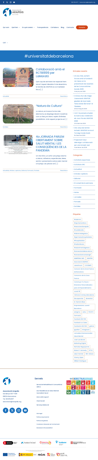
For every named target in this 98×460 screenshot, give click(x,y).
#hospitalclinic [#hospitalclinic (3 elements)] (79, 241)
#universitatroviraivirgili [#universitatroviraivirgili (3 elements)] (82, 255)
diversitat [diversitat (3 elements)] (89, 298)
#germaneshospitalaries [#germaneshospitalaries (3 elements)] (83, 237)
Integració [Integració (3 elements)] (85, 330)
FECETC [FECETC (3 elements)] (91, 312)
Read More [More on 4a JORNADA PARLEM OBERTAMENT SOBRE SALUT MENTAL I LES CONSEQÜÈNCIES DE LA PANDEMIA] (63, 170)
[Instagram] (18, 410)
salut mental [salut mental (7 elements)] (78, 354)
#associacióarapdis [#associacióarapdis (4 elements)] (81, 227)
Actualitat (6, 96)
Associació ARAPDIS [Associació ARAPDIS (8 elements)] (81, 262)
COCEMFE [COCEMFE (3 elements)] (88, 265)
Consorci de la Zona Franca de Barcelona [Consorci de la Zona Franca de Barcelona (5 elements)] (84, 270)
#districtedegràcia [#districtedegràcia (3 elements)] (81, 233)
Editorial (24, 170)
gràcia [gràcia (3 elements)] (91, 326)
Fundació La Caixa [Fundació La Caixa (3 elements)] (80, 323)
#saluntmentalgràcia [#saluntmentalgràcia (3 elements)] (82, 248)
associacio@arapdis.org (87, 2)
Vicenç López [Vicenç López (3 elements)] (78, 357)
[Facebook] (5, 410)
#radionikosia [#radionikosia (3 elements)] (79, 244)
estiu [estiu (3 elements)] (84, 312)
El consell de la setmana (83, 183)
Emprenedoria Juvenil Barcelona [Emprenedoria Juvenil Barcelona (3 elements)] (81, 306)
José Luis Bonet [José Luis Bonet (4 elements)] (79, 340)
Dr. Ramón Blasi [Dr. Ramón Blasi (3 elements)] (79, 302)
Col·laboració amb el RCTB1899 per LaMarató (50, 72)
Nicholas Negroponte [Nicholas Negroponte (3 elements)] (81, 347)
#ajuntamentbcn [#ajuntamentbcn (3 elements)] (80, 223)
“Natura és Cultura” (49, 106)
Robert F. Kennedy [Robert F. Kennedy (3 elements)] (80, 350)
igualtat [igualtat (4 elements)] (77, 330)
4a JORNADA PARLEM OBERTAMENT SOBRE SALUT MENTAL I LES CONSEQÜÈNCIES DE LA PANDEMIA (51, 143)
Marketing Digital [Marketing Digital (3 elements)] (80, 343)
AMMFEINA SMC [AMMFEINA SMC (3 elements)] (79, 258)
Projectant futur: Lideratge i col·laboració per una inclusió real (83, 142)
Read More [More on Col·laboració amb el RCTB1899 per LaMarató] (63, 96)
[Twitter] (12, 410)
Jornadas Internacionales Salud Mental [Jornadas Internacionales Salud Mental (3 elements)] (83, 334)
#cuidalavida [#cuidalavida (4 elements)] (79, 230)
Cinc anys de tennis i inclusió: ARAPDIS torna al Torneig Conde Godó (84, 130)
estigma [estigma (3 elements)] (77, 312)
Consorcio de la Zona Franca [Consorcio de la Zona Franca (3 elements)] (81, 276)
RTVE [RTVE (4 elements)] (91, 350)
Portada (36, 170)
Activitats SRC (79, 164)
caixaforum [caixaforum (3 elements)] (78, 265)
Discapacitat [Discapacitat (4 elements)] (78, 298)
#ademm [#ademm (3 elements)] (77, 219)
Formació (30, 170)
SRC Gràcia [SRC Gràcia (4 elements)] (89, 354)
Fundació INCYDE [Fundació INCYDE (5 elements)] (80, 319)
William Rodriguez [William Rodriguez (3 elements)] (80, 361)
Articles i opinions (15, 170)
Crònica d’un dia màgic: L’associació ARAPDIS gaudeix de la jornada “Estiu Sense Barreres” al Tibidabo (83, 101)
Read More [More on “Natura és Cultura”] (63, 127)
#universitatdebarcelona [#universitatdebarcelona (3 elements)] (83, 251)
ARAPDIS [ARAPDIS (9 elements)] (90, 258)
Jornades (77, 197)
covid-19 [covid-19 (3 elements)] (77, 291)
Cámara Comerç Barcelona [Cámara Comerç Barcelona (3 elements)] (84, 295)
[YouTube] (25, 410)
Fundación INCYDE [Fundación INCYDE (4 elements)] (80, 326)
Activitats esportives (82, 160)
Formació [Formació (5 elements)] (77, 315)
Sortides (5, 127)
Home (76, 192)
